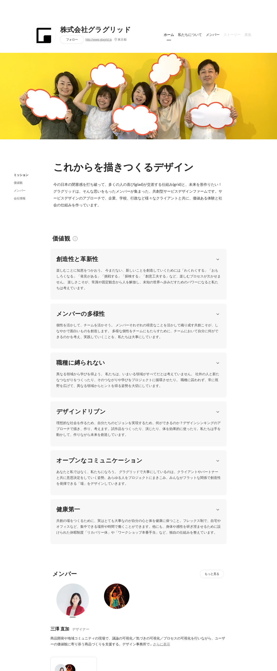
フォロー (72, 39)
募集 (247, 34)
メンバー (212, 34)
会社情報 (19, 198)
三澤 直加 (59, 428)
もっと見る (212, 373)
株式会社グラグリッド (95, 29)
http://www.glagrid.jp (99, 39)
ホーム (169, 34)
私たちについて (190, 34)
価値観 (18, 183)
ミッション (21, 175)
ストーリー (232, 34)
